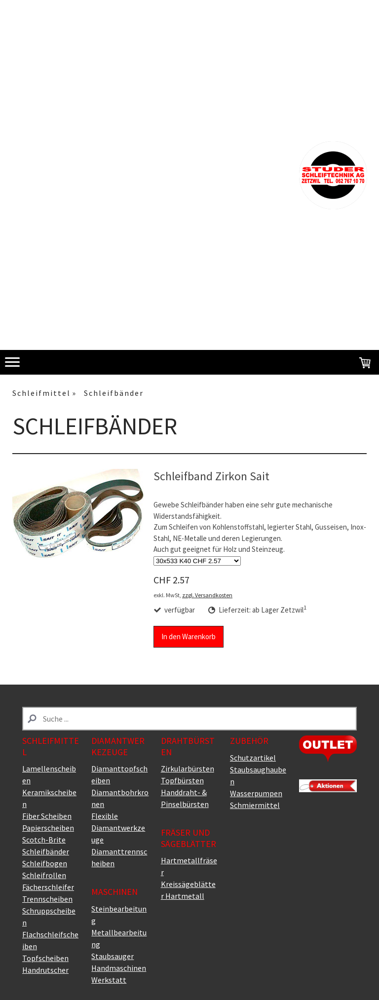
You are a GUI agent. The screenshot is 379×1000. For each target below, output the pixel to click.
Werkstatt (108, 980)
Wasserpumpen (256, 793)
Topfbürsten (182, 780)
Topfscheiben (45, 958)
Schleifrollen (44, 875)
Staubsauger (112, 956)
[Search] (189, 719)
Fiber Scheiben (47, 816)
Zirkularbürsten (187, 768)
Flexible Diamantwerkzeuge (118, 828)
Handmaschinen (118, 968)
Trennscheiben (47, 899)
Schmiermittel (255, 805)
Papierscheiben (48, 828)
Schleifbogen (44, 863)
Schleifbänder (45, 851)
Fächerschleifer (48, 887)
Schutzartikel (253, 758)
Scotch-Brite (44, 840)
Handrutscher (45, 970)
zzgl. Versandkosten (207, 595)
